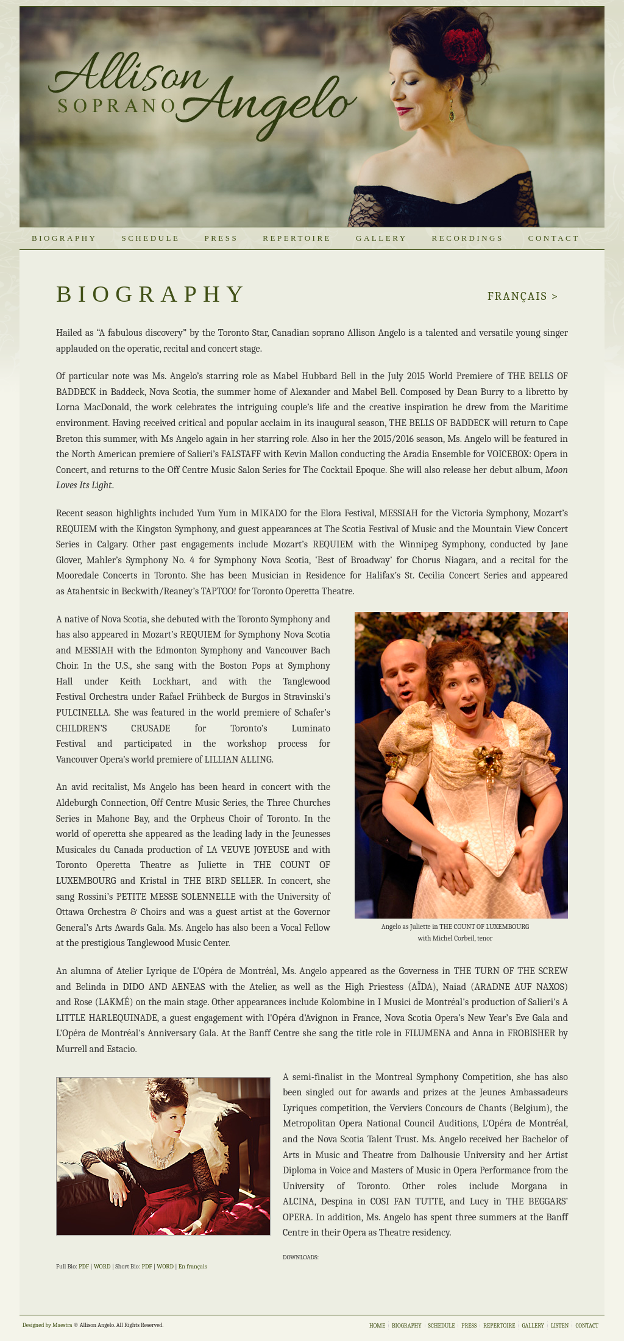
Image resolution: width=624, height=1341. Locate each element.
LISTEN (560, 1325)
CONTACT (554, 238)
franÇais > (523, 296)
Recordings (468, 238)
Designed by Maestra (48, 1324)
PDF (84, 1266)
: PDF (145, 1266)
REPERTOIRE (297, 238)
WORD (102, 1266)
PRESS (221, 238)
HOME (377, 1325)
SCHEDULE (150, 238)
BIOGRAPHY (64, 238)
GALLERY (382, 238)
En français (193, 1266)
